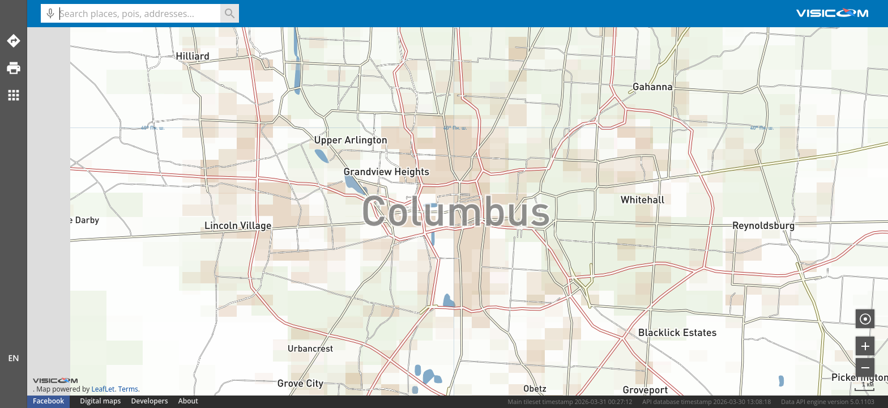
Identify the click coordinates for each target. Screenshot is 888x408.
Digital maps (101, 401)
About (188, 401)
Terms (128, 389)
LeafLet (102, 389)
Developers (149, 401)
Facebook (48, 401)
